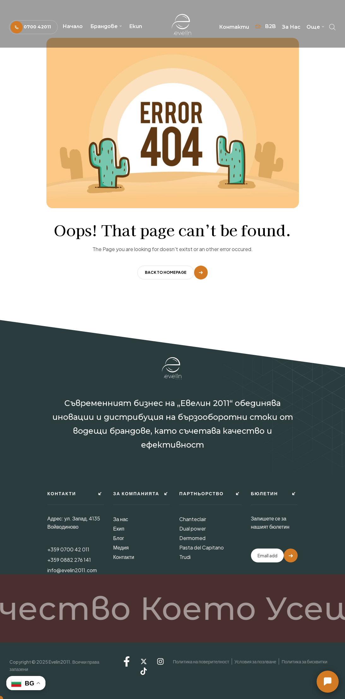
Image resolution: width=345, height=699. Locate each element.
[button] (33, 27)
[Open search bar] (332, 25)
